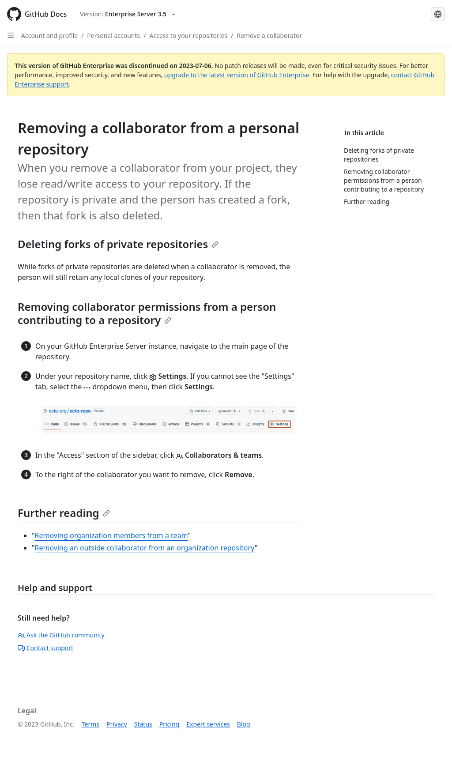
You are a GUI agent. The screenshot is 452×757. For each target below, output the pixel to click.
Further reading (64, 512)
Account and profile (49, 35)
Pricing (169, 724)
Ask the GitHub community (61, 635)
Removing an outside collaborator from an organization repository (145, 548)
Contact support (45, 648)
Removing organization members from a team (111, 535)
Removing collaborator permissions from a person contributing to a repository (147, 313)
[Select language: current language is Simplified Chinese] (438, 14)
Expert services (208, 724)
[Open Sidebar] (11, 35)
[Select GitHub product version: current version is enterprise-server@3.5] (127, 14)
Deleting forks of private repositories (118, 244)
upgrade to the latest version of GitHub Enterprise (236, 75)
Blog (243, 724)
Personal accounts (113, 35)
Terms (90, 724)
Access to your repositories (189, 35)
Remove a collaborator (269, 35)
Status (143, 724)
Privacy (116, 724)
